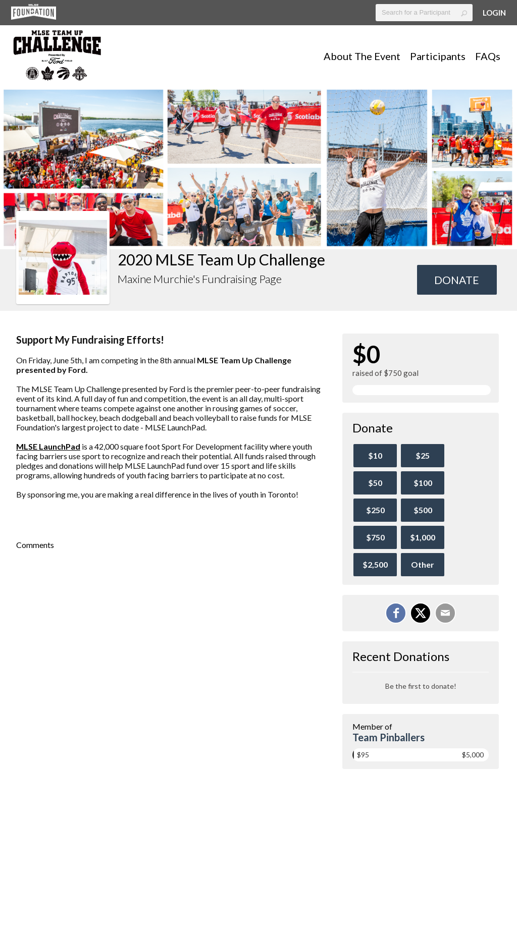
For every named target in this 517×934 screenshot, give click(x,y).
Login (494, 12)
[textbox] (424, 12)
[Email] (445, 613)
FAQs (487, 56)
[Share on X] (420, 613)
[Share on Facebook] (395, 613)
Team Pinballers (388, 737)
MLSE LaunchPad (48, 446)
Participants (438, 56)
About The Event (362, 56)
